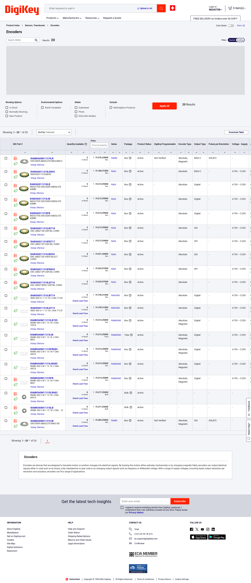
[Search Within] (20, 40)
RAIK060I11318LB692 (43, 171)
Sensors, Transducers (35, 25)
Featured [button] (46, 132)
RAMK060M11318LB (42, 407)
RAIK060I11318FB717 (43, 241)
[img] (22, 10)
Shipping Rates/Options (79, 536)
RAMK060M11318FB (41, 378)
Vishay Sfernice (37, 165)
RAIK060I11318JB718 (43, 228)
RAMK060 (116, 320)
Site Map (11, 543)
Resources (91, 18)
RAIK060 (115, 295)
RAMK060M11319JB (42, 421)
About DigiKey (13, 529)
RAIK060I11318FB (40, 213)
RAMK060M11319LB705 (44, 320)
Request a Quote (112, 18)
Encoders (55, 25)
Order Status (74, 532)
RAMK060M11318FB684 (44, 349)
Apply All (164, 106)
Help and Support (76, 529)
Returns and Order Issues (79, 540)
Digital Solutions (14, 547)
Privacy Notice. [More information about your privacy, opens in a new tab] (62, 579)
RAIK (113, 171)
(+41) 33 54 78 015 (141, 534)
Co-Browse (136, 543)
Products (51, 18)
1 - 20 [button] (16, 132)
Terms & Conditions (40, 579)
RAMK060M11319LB (42, 158)
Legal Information (76, 543)
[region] (125, 575)
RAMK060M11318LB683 (44, 392)
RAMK (114, 158)
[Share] (241, 25)
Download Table (236, 132)
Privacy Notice (136, 512)
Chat (134, 529)
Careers (10, 540)
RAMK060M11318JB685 (44, 363)
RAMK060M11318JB (41, 334)
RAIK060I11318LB (40, 184)
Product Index (13, 25)
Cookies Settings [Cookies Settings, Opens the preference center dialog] (192, 575)
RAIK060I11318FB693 (43, 269)
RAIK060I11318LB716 (43, 282)
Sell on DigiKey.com (16, 536)
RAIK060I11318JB (40, 198)
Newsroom (12, 551)
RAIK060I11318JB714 (43, 295)
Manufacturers (71, 18)
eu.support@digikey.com (143, 539)
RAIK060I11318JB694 (42, 254)
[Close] (245, 575)
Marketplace (12, 532)
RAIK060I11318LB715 (43, 308)
